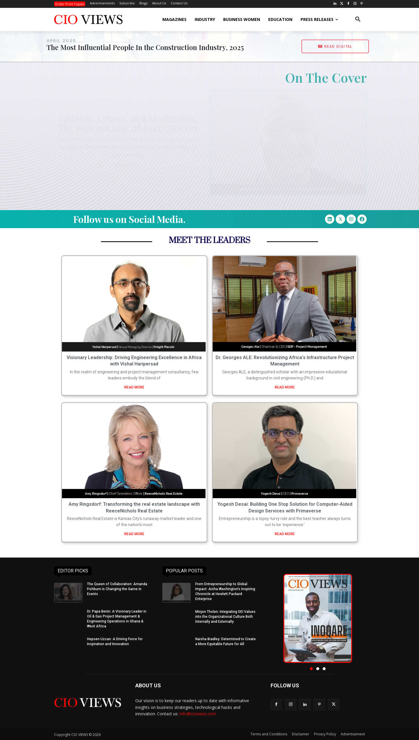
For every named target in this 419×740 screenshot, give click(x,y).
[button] (358, 19)
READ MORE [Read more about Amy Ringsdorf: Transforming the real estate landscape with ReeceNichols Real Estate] (134, 534)
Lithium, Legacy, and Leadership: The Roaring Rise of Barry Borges (128, 122)
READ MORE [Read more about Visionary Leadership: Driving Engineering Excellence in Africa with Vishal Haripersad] (134, 387)
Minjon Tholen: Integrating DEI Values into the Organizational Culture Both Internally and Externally (225, 617)
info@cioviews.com (198, 713)
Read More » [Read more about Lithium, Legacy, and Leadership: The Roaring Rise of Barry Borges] (128, 165)
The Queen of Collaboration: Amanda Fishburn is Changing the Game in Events (117, 589)
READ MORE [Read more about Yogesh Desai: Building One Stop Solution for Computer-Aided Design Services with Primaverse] (285, 534)
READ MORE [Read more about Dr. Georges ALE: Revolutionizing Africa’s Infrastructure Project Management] (285, 387)
